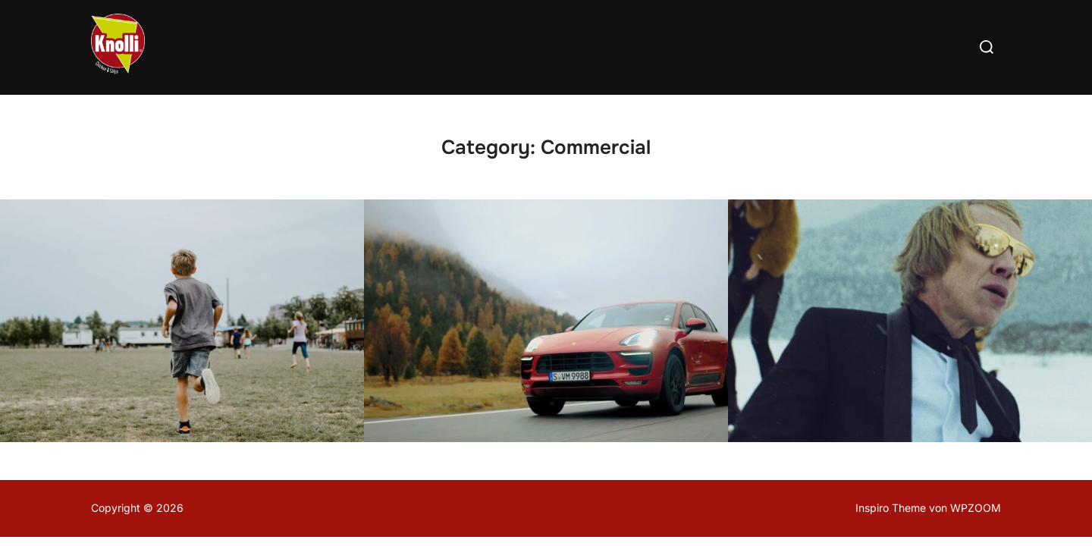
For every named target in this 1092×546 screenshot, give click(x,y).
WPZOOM (975, 507)
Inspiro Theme (890, 507)
